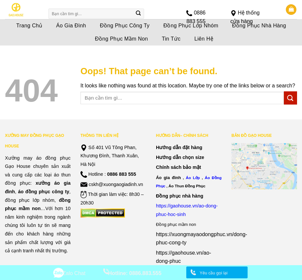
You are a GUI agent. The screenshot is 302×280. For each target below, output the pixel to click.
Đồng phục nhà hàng (179, 196)
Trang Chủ (29, 25)
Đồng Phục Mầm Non (121, 39)
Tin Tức (171, 39)
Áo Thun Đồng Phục (186, 186)
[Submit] (138, 14)
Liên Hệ (204, 39)
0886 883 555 (121, 174)
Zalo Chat (74, 273)
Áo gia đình (168, 177)
